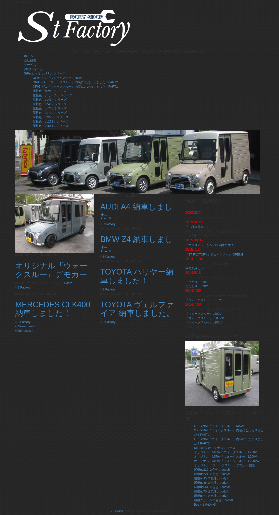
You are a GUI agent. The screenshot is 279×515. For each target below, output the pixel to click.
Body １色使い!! (205, 504)
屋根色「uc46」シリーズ (50, 104)
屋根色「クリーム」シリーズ (52, 95)
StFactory (24, 287)
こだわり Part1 (196, 281)
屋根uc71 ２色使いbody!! (211, 496)
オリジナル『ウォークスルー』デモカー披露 (224, 465)
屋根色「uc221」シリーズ (50, 121)
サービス (30, 64)
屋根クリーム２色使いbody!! (213, 500)
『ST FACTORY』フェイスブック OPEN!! (214, 254)
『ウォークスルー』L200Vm (204, 322)
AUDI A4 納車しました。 (136, 211)
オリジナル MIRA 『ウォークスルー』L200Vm (226, 456)
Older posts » (24, 330)
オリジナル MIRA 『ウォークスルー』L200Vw (226, 461)
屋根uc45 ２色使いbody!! (211, 478)
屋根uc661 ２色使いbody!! (212, 487)
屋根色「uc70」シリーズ (50, 108)
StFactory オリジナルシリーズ (44, 73)
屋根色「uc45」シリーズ (50, 99)
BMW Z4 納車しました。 (136, 243)
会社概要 (30, 60)
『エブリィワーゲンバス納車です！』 (211, 245)
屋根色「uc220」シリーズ (50, 117)
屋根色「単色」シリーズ (49, 91)
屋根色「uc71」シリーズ (50, 112)
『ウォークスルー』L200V (203, 313)
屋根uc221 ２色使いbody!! (212, 474)
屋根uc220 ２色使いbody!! (212, 469)
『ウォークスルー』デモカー (205, 300)
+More (68, 283)
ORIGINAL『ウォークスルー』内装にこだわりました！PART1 (75, 86)
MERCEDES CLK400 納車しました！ (52, 309)
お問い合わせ (33, 69)
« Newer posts (25, 326)
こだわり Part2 (196, 286)
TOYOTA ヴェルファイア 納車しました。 (137, 309)
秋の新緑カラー (196, 268)
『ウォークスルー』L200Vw (204, 318)
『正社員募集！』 (197, 227)
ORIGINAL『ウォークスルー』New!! (58, 77)
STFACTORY (119, 510)
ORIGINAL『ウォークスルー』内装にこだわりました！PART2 (75, 82)
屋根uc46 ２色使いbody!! (211, 482)
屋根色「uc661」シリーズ (50, 126)
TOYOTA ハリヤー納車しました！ (137, 276)
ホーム (28, 56)
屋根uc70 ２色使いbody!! (211, 491)
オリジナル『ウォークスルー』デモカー (51, 270)
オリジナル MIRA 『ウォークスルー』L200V (225, 452)
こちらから (193, 235)
